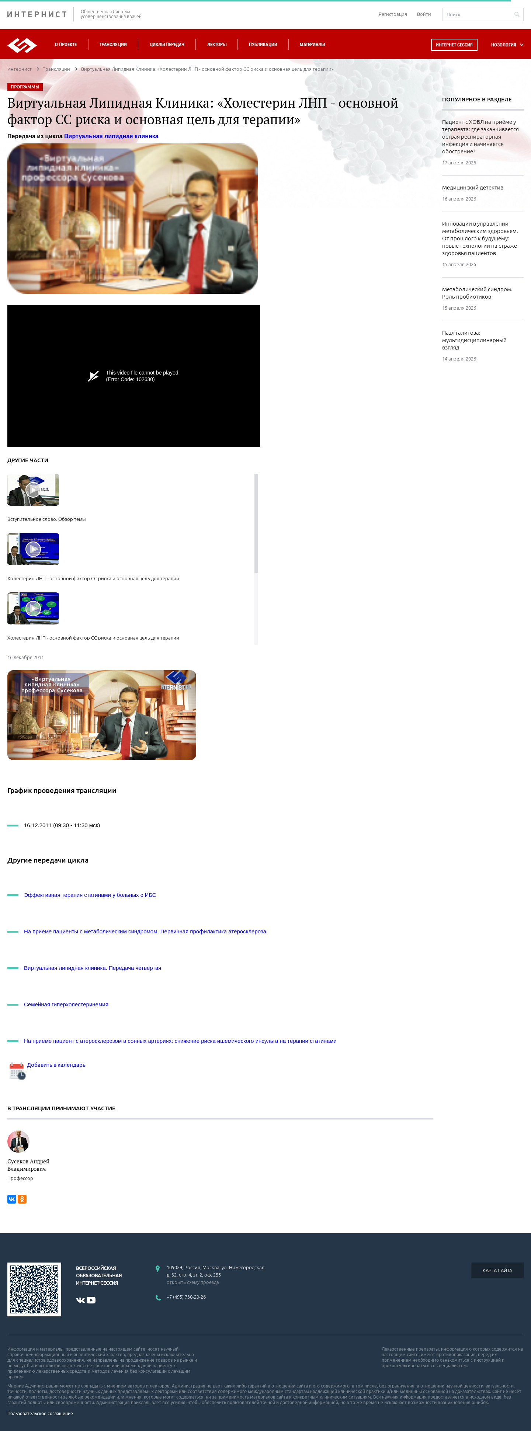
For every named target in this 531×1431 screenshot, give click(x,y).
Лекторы (216, 44)
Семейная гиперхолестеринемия (66, 1004)
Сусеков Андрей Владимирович (28, 1164)
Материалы (312, 44)
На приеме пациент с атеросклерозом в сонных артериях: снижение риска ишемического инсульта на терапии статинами (180, 1041)
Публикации (263, 44)
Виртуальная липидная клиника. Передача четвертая (92, 968)
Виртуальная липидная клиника (111, 136)
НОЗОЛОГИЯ (503, 45)
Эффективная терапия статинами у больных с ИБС (90, 895)
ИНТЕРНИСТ (40, 14)
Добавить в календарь (46, 1065)
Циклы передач (166, 44)
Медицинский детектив (472, 187)
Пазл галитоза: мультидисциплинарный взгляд (474, 340)
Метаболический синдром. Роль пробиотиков (477, 293)
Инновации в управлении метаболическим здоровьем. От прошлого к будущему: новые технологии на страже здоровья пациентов (480, 238)
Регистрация (393, 14)
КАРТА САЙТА (497, 1270)
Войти (424, 14)
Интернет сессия (454, 45)
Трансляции (113, 44)
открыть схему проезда (193, 1282)
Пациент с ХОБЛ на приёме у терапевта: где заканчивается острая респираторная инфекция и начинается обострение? (480, 136)
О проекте (66, 44)
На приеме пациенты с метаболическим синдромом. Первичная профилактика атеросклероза (145, 931)
